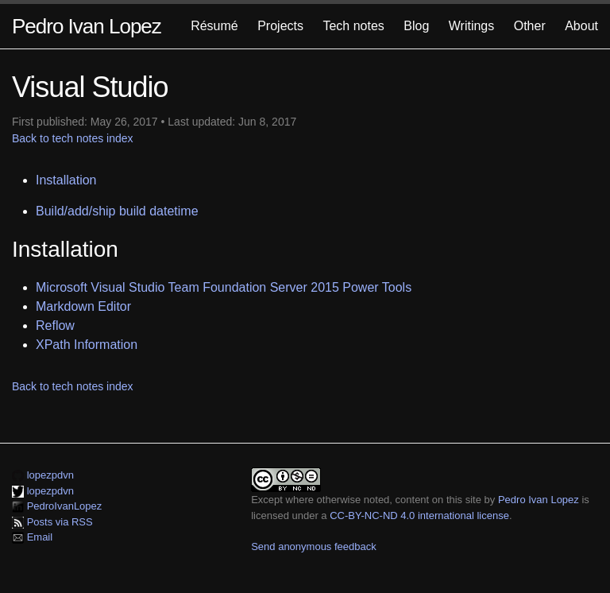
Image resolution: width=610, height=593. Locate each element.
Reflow (55, 325)
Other (530, 26)
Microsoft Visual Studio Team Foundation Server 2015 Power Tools (223, 287)
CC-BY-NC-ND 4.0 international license (419, 515)
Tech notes (353, 26)
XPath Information (86, 344)
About (581, 26)
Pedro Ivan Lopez (86, 26)
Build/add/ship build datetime (117, 211)
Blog (416, 26)
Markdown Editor (83, 306)
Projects (280, 26)
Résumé (214, 26)
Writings (472, 26)
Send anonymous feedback (313, 546)
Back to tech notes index (72, 138)
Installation (66, 180)
